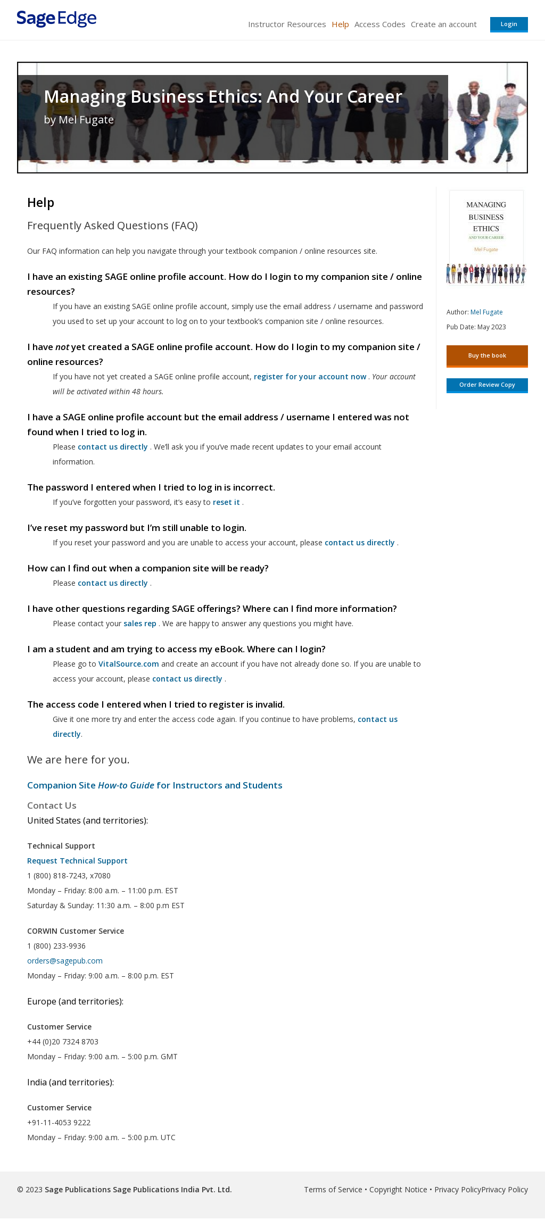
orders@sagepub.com (65, 961)
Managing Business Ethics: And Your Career (223, 96)
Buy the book (487, 355)
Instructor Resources (287, 24)
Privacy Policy (457, 1189)
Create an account (444, 24)
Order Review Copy (487, 384)
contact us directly (187, 679)
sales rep (139, 623)
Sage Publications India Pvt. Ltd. (171, 1189)
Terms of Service (333, 1189)
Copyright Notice (398, 1189)
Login (509, 24)
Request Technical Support (77, 861)
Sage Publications (78, 1189)
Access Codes (380, 24)
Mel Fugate (486, 312)
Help (340, 24)
